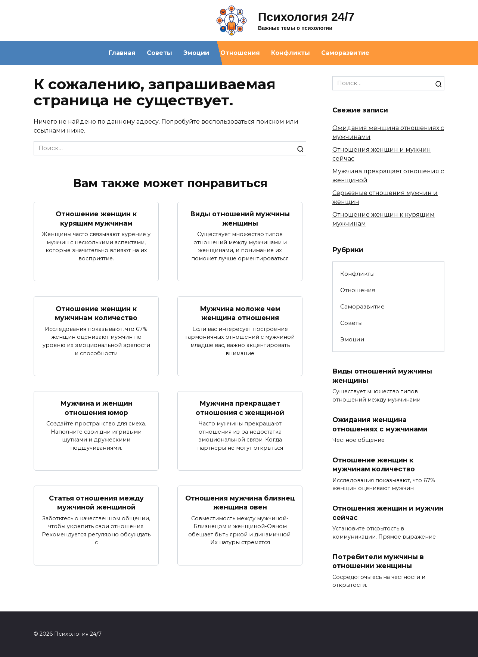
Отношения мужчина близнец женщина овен (240, 502)
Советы (159, 52)
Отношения (240, 52)
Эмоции (196, 52)
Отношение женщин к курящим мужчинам (96, 218)
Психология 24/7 (306, 17)
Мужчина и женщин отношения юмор (96, 407)
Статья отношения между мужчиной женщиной (96, 502)
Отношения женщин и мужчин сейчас (388, 512)
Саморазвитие (345, 52)
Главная (122, 52)
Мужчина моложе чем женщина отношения (240, 313)
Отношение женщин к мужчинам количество (96, 313)
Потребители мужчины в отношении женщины (378, 561)
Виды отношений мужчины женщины (240, 218)
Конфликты (290, 52)
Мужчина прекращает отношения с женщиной (240, 407)
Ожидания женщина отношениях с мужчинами (380, 424)
